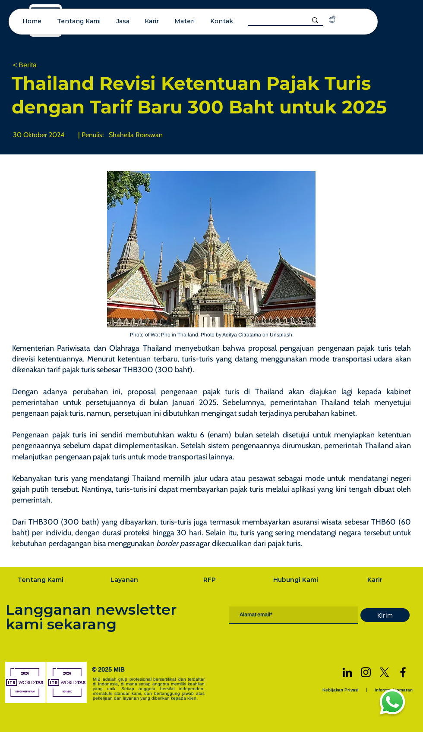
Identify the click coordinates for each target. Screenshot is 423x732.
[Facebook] (403, 672)
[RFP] (210, 579)
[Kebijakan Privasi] (341, 690)
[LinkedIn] (347, 672)
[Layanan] (125, 579)
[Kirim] (385, 615)
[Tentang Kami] (41, 579)
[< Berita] (41, 65)
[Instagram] (365, 672)
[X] (384, 672)
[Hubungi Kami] (296, 579)
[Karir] (375, 579)
